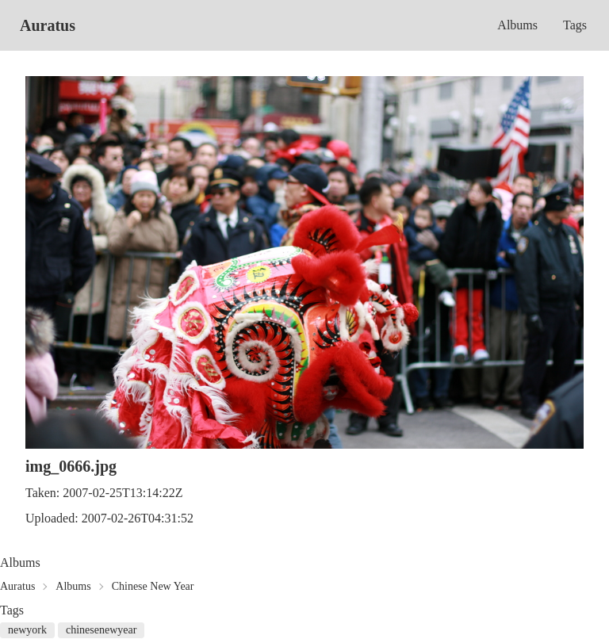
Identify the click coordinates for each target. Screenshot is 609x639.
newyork (27, 630)
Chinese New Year (153, 586)
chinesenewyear (101, 630)
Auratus (47, 25)
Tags (575, 25)
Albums (517, 25)
